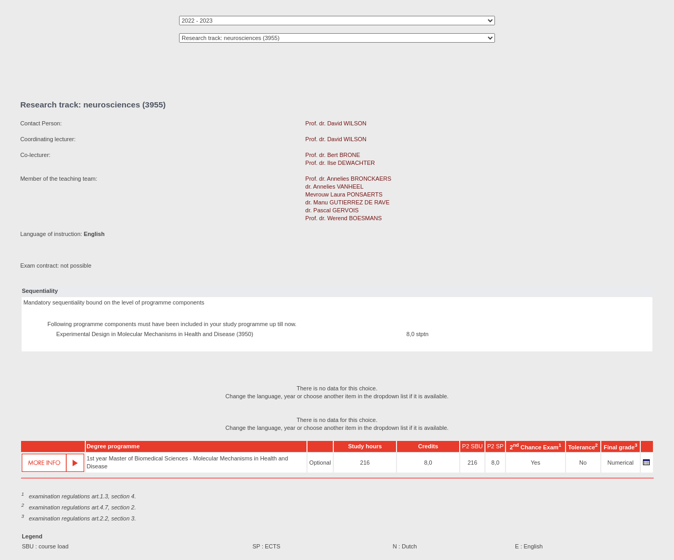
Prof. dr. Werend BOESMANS (343, 218)
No (583, 462)
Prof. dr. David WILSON (335, 123)
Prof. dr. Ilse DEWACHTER (340, 163)
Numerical (621, 462)
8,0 (428, 462)
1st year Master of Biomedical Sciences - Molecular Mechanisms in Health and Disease (187, 462)
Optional (320, 462)
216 (365, 462)
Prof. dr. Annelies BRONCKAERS (348, 178)
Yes (535, 462)
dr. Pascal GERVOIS (332, 210)
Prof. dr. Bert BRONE (332, 155)
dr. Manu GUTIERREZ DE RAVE (347, 202)
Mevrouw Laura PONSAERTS (344, 194)
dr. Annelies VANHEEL (334, 186)
